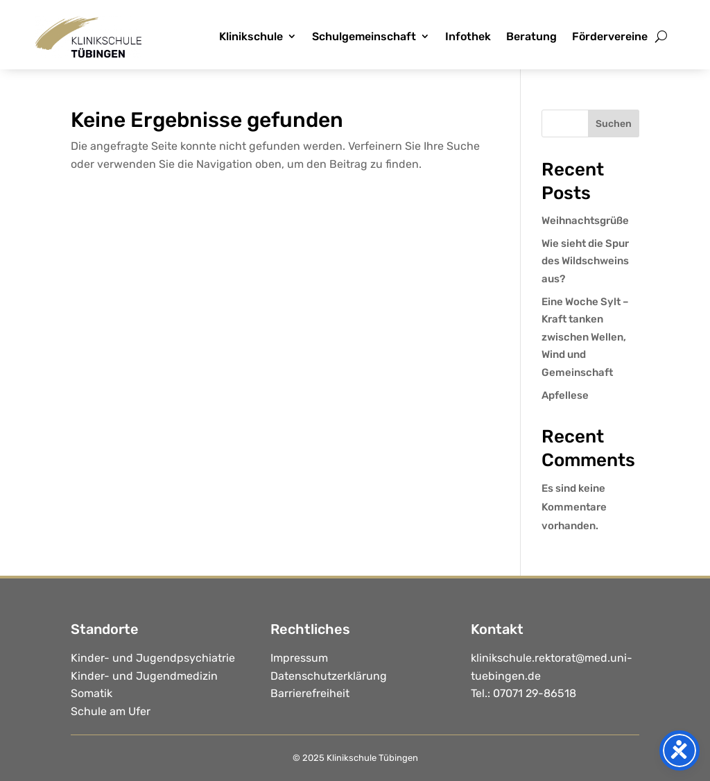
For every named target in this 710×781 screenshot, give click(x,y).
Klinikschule (251, 36)
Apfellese (565, 395)
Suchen (614, 124)
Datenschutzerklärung (328, 676)
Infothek (468, 36)
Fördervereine (610, 36)
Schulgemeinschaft (364, 36)
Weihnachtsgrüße (585, 220)
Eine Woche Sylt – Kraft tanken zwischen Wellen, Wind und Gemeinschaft (585, 337)
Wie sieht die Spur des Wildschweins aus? (585, 261)
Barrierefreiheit (309, 693)
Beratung (531, 36)
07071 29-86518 (534, 693)
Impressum (299, 657)
